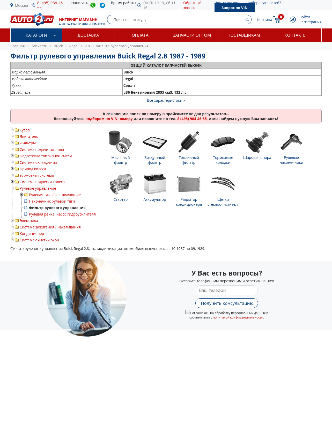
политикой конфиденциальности (238, 317)
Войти (304, 16)
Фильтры (28, 142)
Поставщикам (243, 35)
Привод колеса (33, 168)
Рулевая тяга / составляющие (55, 194)
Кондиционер (32, 233)
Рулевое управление (38, 188)
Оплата (140, 35)
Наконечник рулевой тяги (52, 201)
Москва (21, 5)
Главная (17, 45)
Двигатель (29, 136)
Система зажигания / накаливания (50, 227)
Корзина (264, 19)
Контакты (296, 35)
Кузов (25, 130)
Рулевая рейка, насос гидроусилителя (62, 214)
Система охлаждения (38, 162)
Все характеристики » (166, 100)
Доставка (88, 35)
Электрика (29, 220)
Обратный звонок (192, 5)
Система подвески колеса (42, 181)
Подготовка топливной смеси (46, 155)
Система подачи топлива (42, 149)
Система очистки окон (39, 240)
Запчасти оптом (192, 35)
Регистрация (310, 21)
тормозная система (37, 175)
